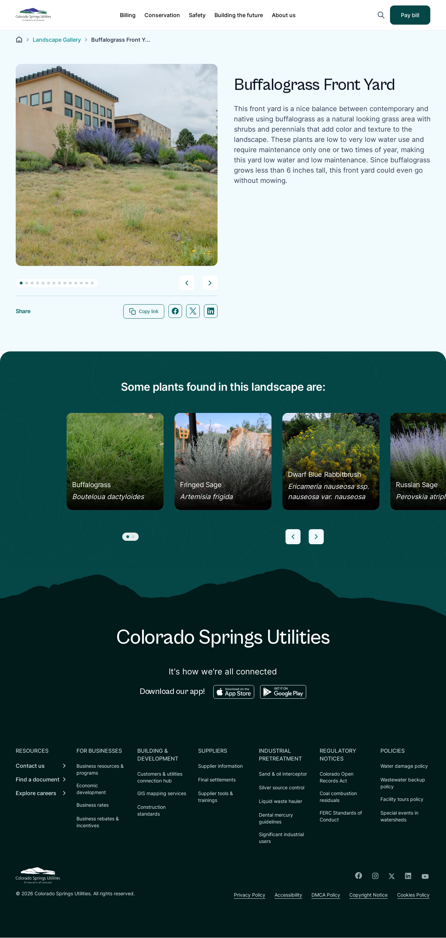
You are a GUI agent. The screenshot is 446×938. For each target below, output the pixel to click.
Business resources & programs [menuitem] (100, 769)
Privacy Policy (246, 895)
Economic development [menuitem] (91, 789)
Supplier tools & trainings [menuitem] (215, 797)
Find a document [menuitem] (37, 779)
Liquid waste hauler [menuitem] (280, 801)
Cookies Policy (414, 895)
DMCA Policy (324, 895)
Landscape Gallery (57, 39)
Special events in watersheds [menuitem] (399, 816)
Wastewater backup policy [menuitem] (402, 783)
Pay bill (415, 17)
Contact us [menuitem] (30, 766)
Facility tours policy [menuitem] (401, 799)
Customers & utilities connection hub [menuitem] (159, 777)
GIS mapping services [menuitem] (161, 793)
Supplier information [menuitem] (220, 766)
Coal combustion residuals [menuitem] (338, 797)
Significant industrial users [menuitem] (281, 838)
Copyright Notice (368, 895)
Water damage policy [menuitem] (404, 766)
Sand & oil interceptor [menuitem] (283, 774)
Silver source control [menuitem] (281, 788)
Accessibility (286, 895)
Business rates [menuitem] (92, 805)
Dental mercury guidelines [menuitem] (276, 818)
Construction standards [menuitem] (151, 810)
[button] (127, 15)
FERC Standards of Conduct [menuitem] (341, 816)
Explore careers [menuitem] (36, 793)
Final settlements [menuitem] (217, 780)
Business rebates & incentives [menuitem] (97, 822)
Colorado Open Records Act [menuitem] (336, 777)
